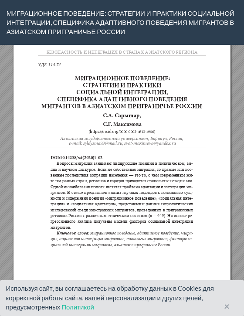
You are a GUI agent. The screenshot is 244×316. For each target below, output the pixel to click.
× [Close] (227, 307)
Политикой (77, 307)
